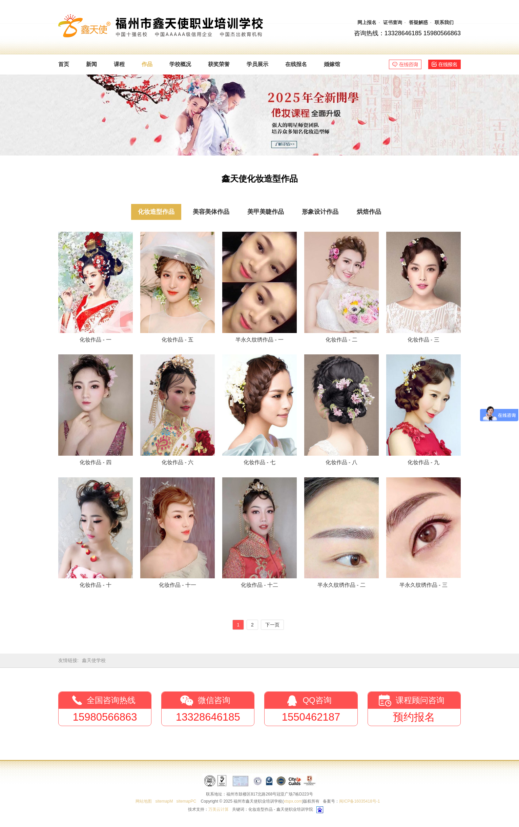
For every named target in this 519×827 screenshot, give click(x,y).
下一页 (272, 624)
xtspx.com (293, 801)
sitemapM (164, 801)
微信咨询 (214, 700)
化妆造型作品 (156, 211)
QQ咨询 (317, 700)
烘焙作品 (369, 211)
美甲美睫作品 (265, 211)
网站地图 (144, 801)
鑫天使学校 (94, 660)
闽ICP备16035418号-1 (359, 801)
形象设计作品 (320, 211)
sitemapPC (186, 801)
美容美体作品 (211, 211)
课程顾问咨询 (420, 700)
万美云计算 (218, 809)
